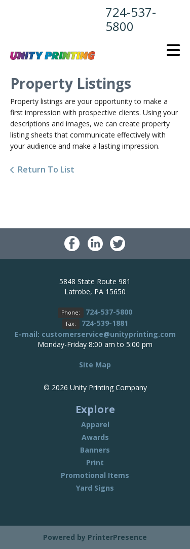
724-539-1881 (105, 323)
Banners (95, 450)
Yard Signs (95, 488)
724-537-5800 (130, 19)
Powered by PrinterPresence (95, 537)
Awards (95, 437)
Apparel (95, 424)
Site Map (95, 364)
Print (95, 462)
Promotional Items (95, 475)
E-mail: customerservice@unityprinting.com (95, 334)
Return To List (46, 169)
